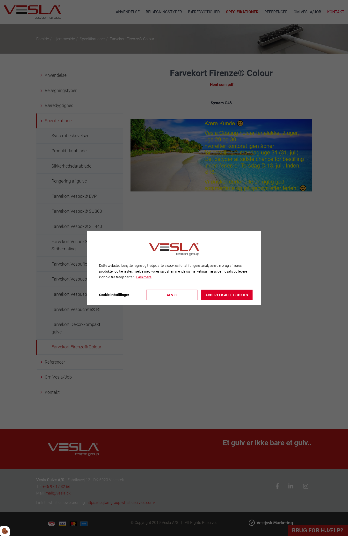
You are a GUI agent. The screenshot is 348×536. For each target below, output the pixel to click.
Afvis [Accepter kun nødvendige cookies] (172, 295)
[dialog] (174, 268)
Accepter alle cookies (226, 295)
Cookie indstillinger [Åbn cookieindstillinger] (114, 295)
